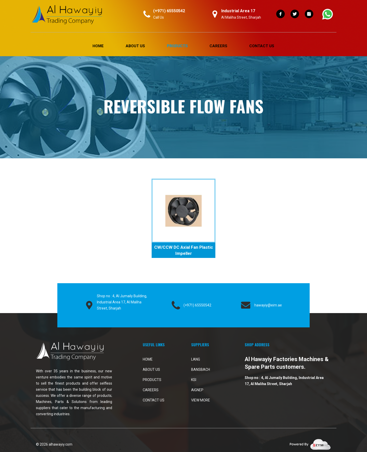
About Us (135, 46)
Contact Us (261, 46)
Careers (218, 46)
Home (98, 46)
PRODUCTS (177, 46)
